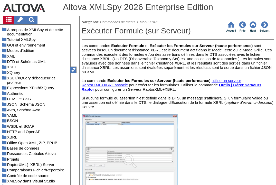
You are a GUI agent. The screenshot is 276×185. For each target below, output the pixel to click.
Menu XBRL (149, 22)
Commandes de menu (118, 22)
